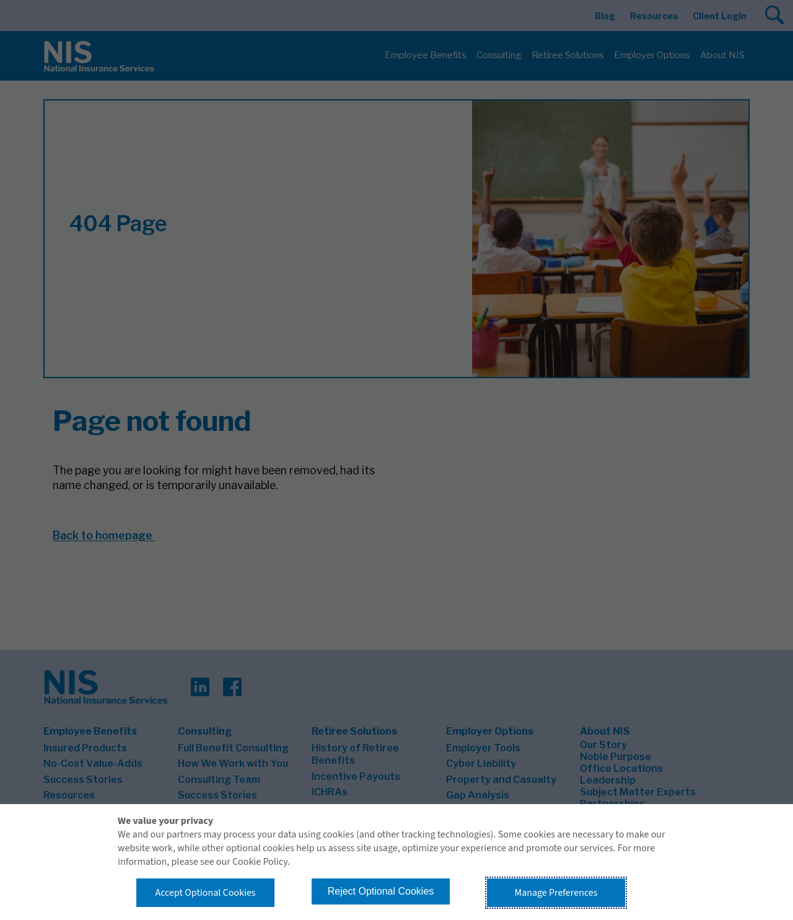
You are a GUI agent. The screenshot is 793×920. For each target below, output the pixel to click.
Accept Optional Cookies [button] (205, 893)
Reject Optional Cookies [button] (381, 891)
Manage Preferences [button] (556, 893)
